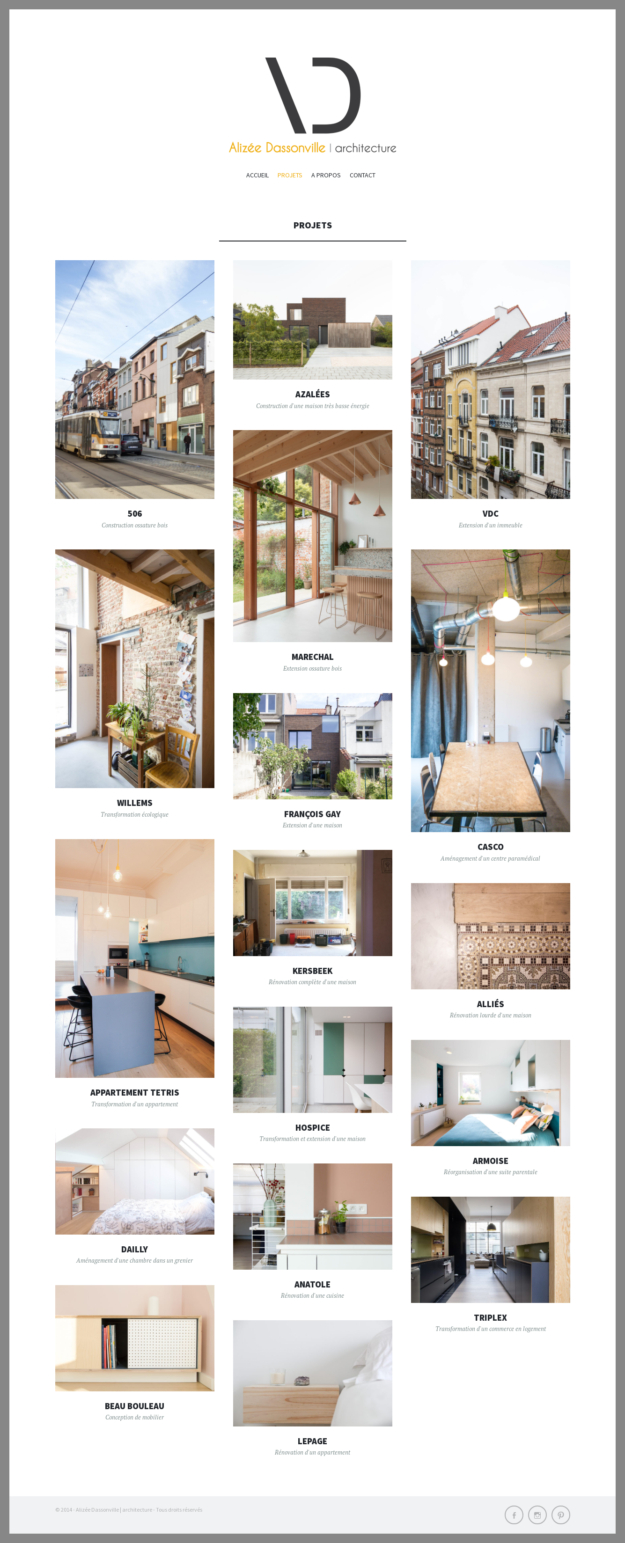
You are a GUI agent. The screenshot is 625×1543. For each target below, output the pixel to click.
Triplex (490, 1317)
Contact (362, 175)
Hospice (312, 1127)
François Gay (312, 813)
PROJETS (290, 175)
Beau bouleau (135, 1405)
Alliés (491, 1003)
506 (134, 513)
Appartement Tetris (135, 1092)
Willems (134, 802)
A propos (326, 175)
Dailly (134, 1249)
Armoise (490, 1160)
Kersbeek (312, 970)
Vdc (490, 513)
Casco (491, 846)
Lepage (313, 1441)
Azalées (312, 394)
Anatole (312, 1284)
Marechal (312, 656)
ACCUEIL (257, 175)
